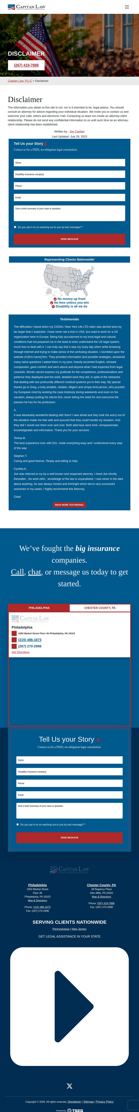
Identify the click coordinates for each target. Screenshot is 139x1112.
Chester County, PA (101, 885)
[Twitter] (69, 1085)
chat (34, 571)
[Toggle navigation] (127, 7)
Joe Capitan (76, 131)
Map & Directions (37, 900)
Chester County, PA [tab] (100, 608)
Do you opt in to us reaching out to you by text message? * (50, 227)
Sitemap (88, 1101)
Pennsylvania (61, 929)
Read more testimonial (69, 505)
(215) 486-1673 (29, 640)
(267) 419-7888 (26, 65)
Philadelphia (37, 885)
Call (17, 571)
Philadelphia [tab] (39, 608)
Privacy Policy (105, 1101)
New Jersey (79, 929)
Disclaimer (74, 1101)
